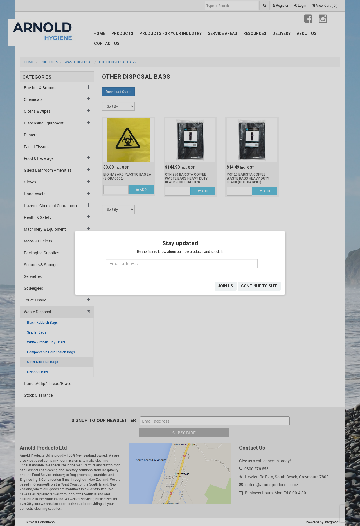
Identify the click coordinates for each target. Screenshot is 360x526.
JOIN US (225, 286)
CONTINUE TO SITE (259, 286)
